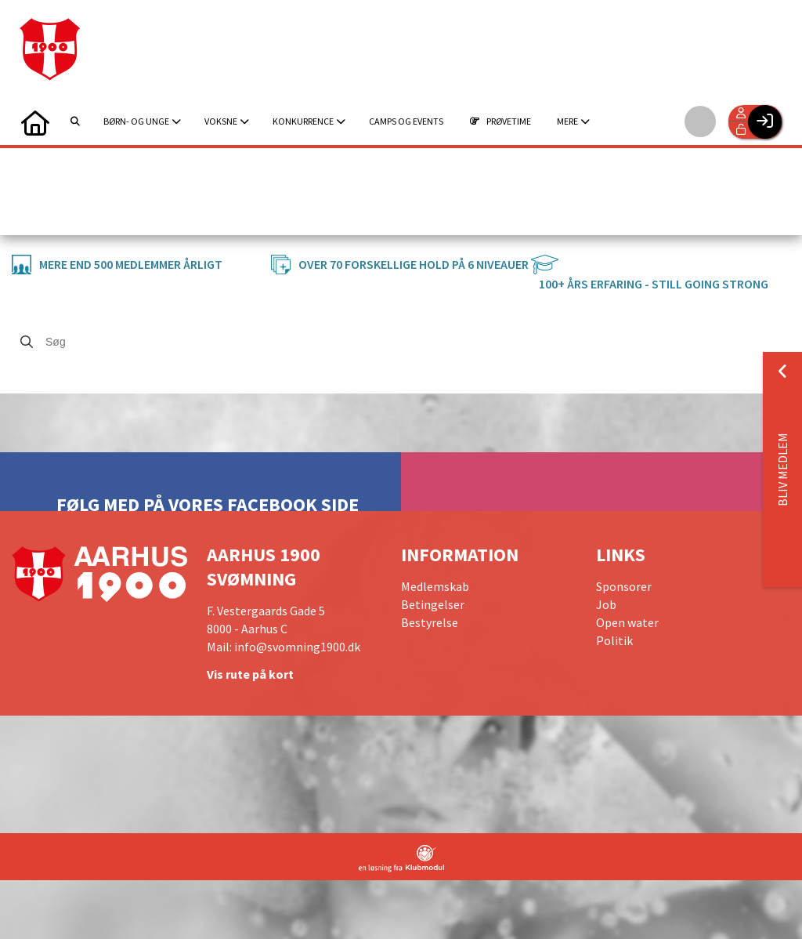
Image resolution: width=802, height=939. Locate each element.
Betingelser (432, 604)
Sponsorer (624, 586)
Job (606, 604)
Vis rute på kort (250, 674)
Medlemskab (435, 586)
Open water (627, 622)
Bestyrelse (429, 622)
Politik (614, 640)
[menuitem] (35, 121)
